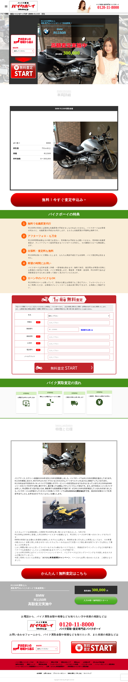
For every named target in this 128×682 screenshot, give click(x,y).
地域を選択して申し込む (75, 673)
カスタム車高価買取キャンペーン (56, 557)
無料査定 (64, 368)
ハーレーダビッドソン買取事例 (104, 664)
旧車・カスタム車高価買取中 (55, 666)
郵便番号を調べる (87, 330)
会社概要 (39, 673)
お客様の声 (86, 662)
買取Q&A (77, 662)
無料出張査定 (19, 664)
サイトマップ (87, 673)
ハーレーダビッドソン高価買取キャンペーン (29, 666)
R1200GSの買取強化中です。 (78, 491)
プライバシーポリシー (59, 673)
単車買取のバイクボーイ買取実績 (78, 666)
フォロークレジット (56, 664)
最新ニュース (31, 664)
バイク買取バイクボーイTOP (24, 662)
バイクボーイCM (86, 664)
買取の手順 (54, 662)
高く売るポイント (42, 662)
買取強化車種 (43, 664)
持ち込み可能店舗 (98, 662)
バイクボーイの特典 (72, 664)
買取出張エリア (66, 662)
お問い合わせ (47, 673)
